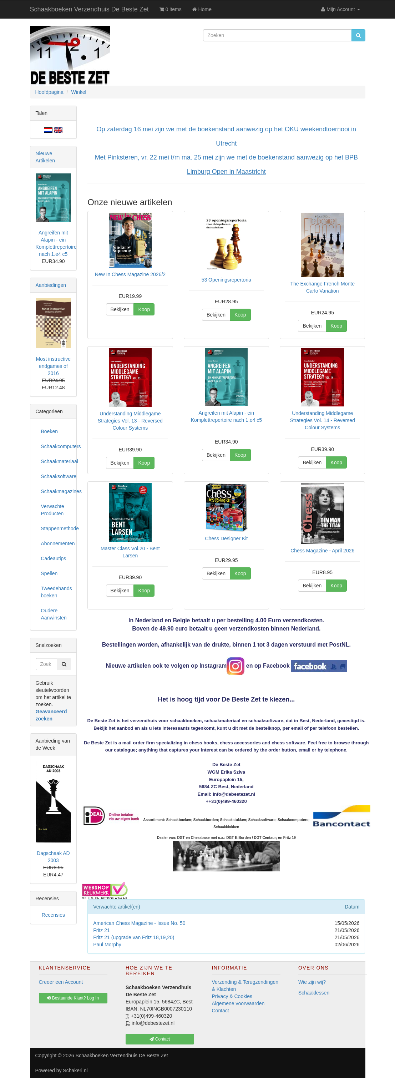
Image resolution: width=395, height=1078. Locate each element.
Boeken (49, 431)
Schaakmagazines (56, 491)
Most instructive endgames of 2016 (53, 366)
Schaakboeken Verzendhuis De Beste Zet (89, 9)
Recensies (53, 915)
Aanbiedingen (51, 285)
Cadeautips (53, 558)
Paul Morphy (107, 944)
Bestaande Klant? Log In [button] (73, 998)
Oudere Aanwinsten (54, 614)
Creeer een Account (61, 982)
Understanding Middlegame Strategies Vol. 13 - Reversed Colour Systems (130, 421)
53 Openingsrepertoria (226, 280)
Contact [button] (160, 1039)
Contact (220, 1010)
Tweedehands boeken (56, 592)
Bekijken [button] (120, 309)
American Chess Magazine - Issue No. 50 (139, 923)
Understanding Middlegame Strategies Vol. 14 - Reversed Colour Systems (322, 420)
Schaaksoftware (56, 476)
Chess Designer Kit (226, 538)
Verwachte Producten (52, 509)
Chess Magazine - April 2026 (322, 550)
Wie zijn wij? (312, 982)
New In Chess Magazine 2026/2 (130, 274)
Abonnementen (56, 543)
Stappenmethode (56, 528)
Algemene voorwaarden (238, 1003)
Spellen (49, 573)
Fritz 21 (101, 930)
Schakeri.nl (75, 1070)
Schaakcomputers (56, 446)
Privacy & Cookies (232, 996)
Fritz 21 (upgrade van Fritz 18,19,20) (133, 937)
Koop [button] (144, 309)
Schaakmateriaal (56, 461)
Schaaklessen (313, 993)
